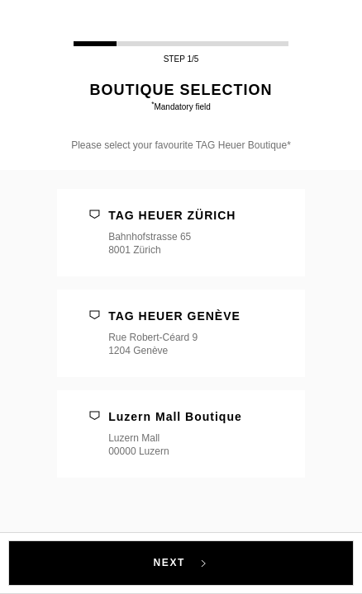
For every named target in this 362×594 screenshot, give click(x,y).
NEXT (181, 562)
